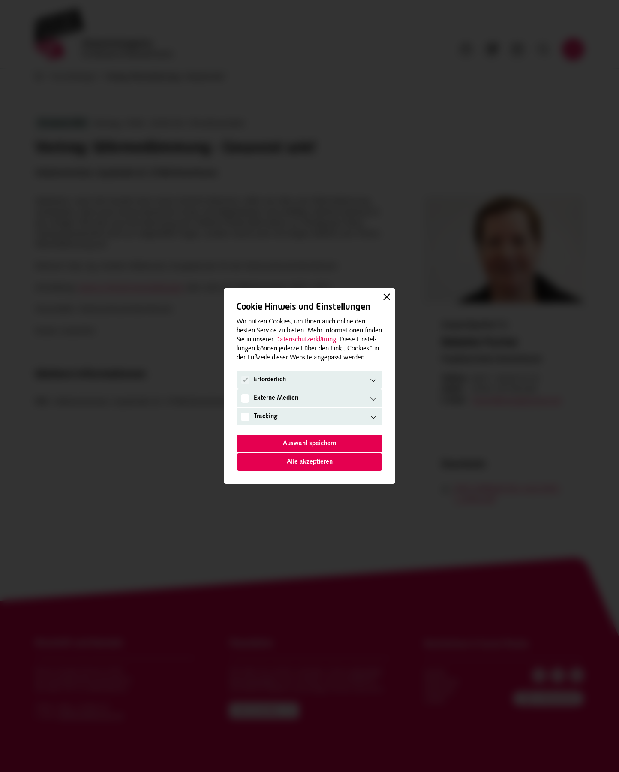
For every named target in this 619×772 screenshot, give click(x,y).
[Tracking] (245, 417)
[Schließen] (386, 296)
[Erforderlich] (245, 380)
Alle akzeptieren (310, 462)
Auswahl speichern (309, 443)
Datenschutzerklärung (305, 340)
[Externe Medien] (245, 398)
